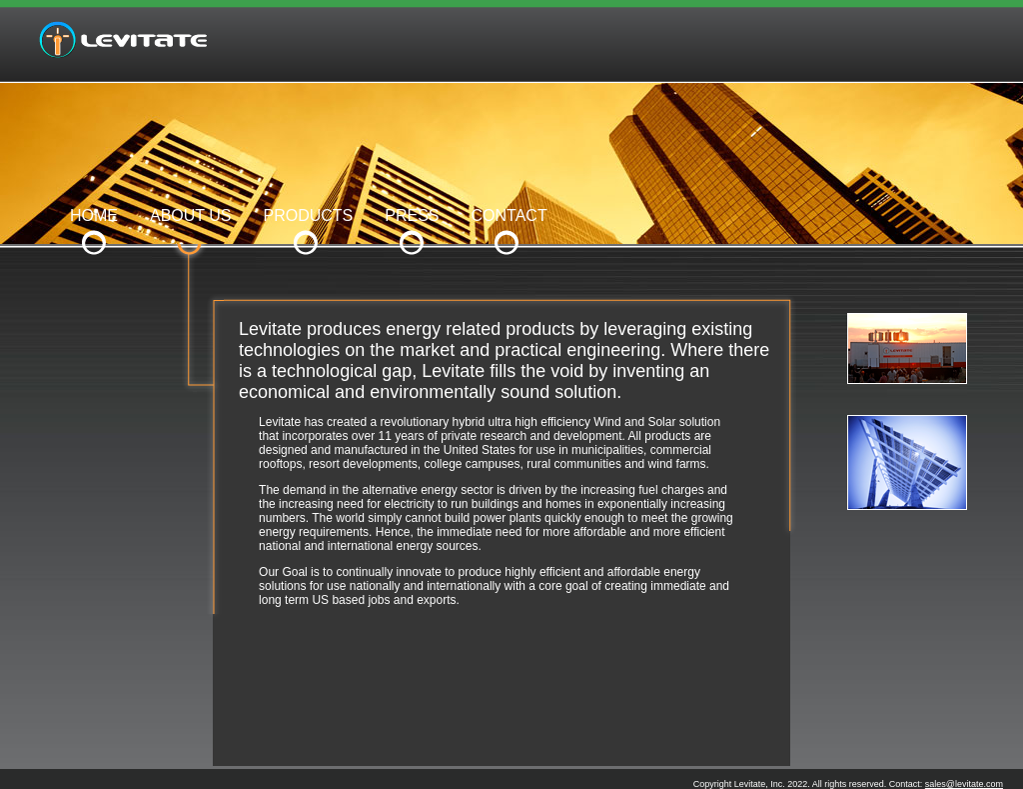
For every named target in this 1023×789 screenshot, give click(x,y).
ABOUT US (191, 215)
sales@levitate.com (964, 784)
